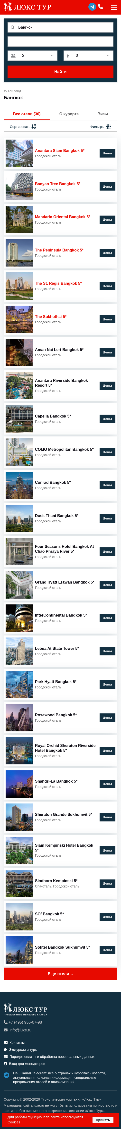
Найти (60, 72)
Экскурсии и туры (20, 1050)
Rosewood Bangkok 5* (56, 715)
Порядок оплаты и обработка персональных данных (49, 1057)
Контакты (14, 1043)
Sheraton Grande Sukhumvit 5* (63, 814)
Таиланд (12, 91)
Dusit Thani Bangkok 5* (56, 516)
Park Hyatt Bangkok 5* (55, 682)
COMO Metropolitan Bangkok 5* (64, 449)
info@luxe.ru (17, 1030)
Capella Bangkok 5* (53, 416)
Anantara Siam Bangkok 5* (59, 151)
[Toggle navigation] (112, 7)
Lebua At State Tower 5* (57, 648)
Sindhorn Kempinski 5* (56, 881)
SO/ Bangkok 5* (49, 914)
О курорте (69, 114)
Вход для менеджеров (24, 1064)
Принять (103, 1120)
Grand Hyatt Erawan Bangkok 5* (64, 582)
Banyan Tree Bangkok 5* (57, 184)
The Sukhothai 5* (50, 317)
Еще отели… (60, 974)
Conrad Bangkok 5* (53, 482)
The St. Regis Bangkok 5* (58, 283)
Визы (102, 114)
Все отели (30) (27, 114)
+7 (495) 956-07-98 (23, 1022)
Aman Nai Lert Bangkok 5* (59, 350)
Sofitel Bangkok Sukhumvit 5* (62, 947)
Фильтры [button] (100, 126)
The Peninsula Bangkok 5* (59, 250)
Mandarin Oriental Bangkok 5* (62, 217)
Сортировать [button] (23, 126)
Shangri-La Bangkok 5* (56, 781)
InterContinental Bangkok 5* (61, 615)
